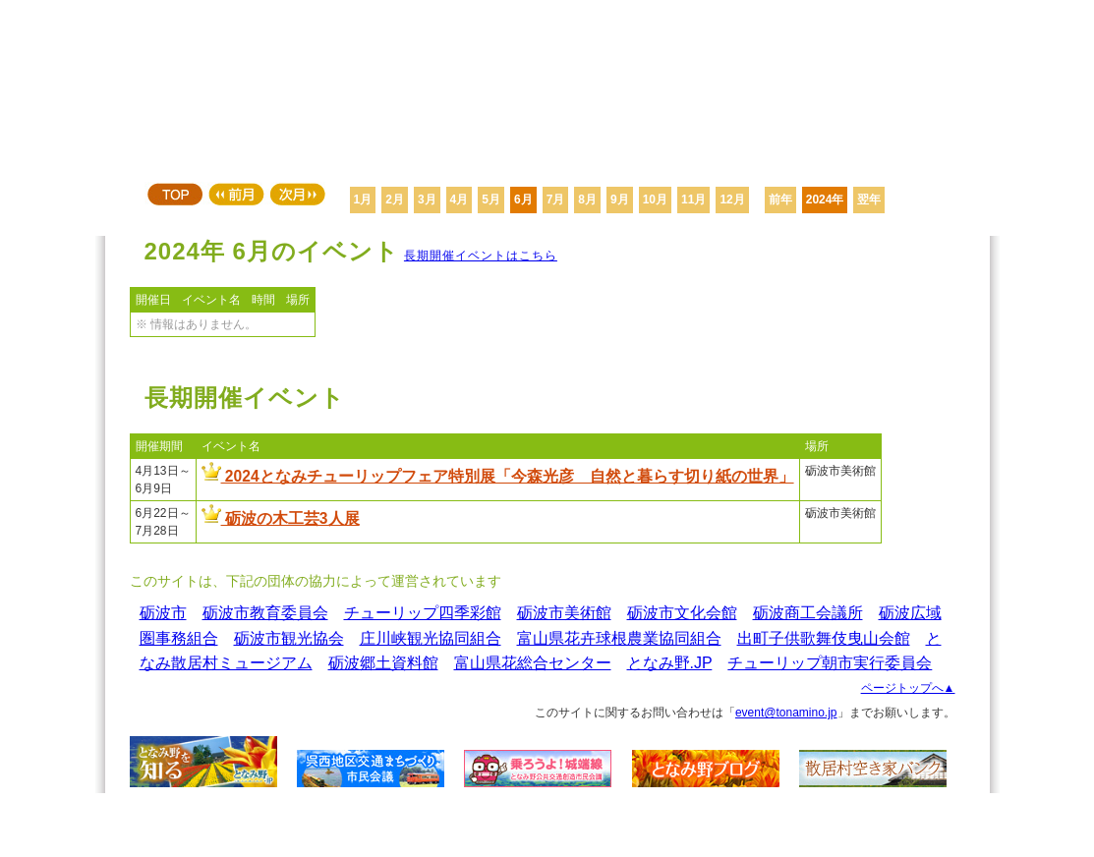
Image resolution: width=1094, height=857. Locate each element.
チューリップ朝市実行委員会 (829, 663)
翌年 (869, 199)
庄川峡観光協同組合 (430, 638)
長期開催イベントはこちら (480, 255)
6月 (523, 199)
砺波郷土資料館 (383, 663)
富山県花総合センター (532, 663)
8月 (587, 199)
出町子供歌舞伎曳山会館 (823, 638)
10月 (655, 199)
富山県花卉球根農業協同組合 (619, 638)
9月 (619, 199)
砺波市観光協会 (289, 638)
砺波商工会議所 (808, 612)
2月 (394, 199)
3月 (427, 199)
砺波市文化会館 (682, 612)
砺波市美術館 (564, 612)
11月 (693, 199)
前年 (780, 199)
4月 (459, 199)
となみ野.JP (670, 663)
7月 (556, 199)
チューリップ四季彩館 (422, 612)
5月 (491, 199)
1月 (363, 199)
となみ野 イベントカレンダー (547, 88)
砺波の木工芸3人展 (281, 518)
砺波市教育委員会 (265, 612)
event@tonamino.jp (786, 712)
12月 (732, 199)
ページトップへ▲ (908, 688)
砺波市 (163, 612)
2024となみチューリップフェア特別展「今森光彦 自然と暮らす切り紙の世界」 (498, 476)
